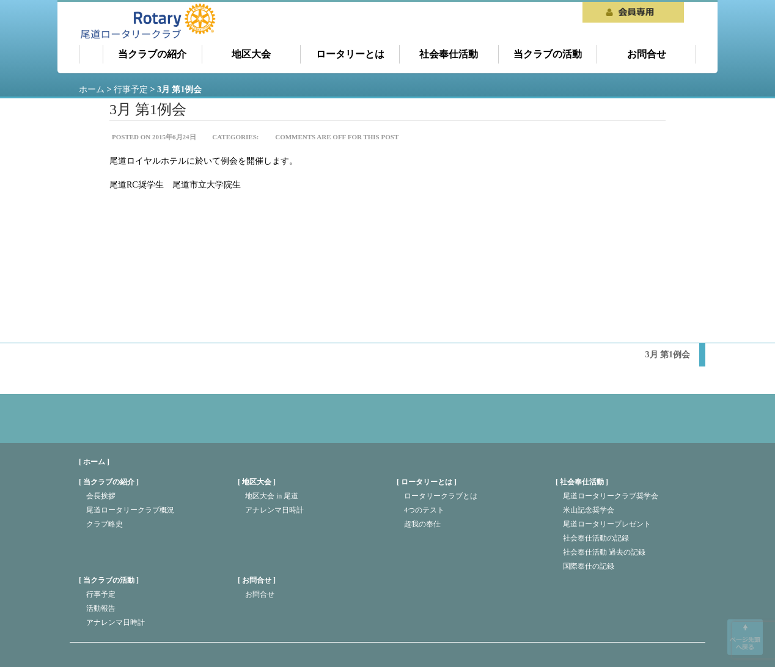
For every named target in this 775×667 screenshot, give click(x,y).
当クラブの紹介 (152, 54)
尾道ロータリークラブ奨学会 (610, 496)
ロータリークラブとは (440, 496)
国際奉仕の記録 (588, 566)
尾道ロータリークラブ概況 (130, 510)
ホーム (91, 54)
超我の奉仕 (422, 524)
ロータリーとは (350, 54)
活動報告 (101, 608)
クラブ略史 (104, 524)
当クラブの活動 (547, 54)
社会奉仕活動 (448, 54)
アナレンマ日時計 (274, 510)
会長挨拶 (101, 496)
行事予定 (101, 594)
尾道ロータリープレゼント (607, 524)
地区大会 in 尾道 (271, 496)
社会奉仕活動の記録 (596, 538)
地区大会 (251, 54)
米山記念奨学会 (588, 510)
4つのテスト (424, 510)
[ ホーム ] (94, 461)
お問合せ (646, 54)
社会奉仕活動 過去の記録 (604, 552)
